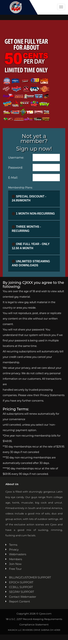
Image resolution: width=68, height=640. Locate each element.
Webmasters (17, 554)
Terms (13, 544)
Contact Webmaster (22, 596)
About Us (11, 484)
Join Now (15, 564)
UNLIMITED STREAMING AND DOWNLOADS (31, 263)
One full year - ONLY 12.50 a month (31, 246)
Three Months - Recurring (26, 228)
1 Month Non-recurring (33, 213)
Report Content (19, 601)
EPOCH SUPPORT (21, 582)
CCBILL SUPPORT (21, 587)
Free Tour (15, 569)
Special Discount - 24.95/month (29, 198)
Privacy (14, 549)
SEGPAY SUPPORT (21, 592)
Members (15, 559)
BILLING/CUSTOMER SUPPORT (30, 577)
